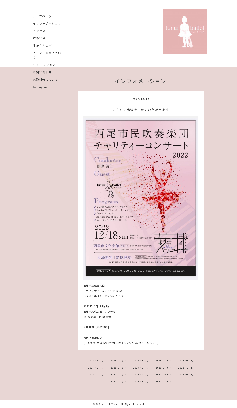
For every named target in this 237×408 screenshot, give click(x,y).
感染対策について (45, 80)
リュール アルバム (46, 65)
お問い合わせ (42, 72)
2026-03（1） (96, 360)
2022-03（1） (186, 374)
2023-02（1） (141, 367)
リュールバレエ (110, 404)
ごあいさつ (41, 38)
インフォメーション (47, 23)
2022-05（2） (164, 374)
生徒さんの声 (42, 46)
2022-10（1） (96, 374)
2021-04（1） (164, 381)
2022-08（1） (141, 374)
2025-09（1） (119, 360)
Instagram (41, 87)
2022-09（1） (119, 374)
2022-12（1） (186, 367)
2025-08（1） (141, 360)
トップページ (42, 16)
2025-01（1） (164, 360)
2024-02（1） (96, 367)
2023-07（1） (119, 367)
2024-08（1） (186, 360)
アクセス (39, 31)
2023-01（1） (164, 367)
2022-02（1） (119, 381)
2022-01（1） (141, 381)
